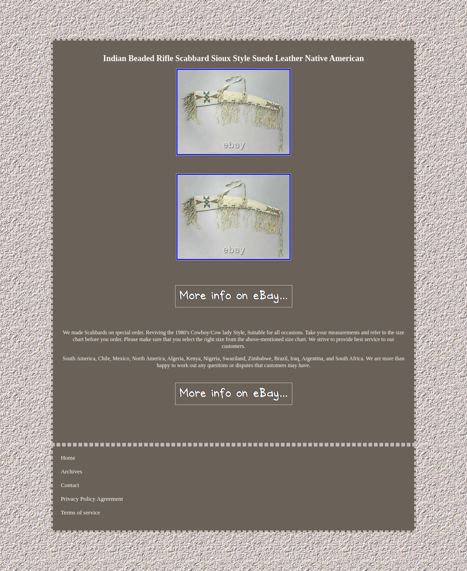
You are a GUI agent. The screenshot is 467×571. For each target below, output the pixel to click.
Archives (71, 471)
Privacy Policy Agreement (92, 498)
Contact (70, 485)
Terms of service (80, 512)
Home (68, 457)
